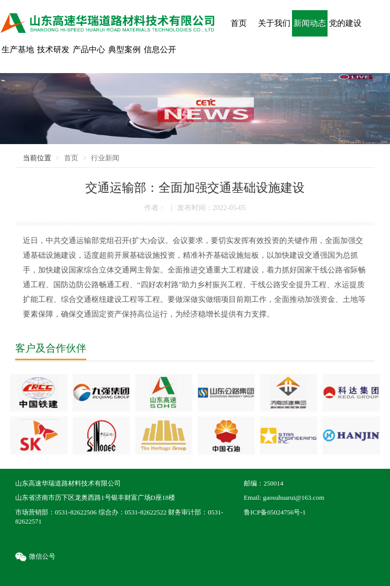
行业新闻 (105, 158)
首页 (71, 158)
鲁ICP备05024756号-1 (275, 512)
